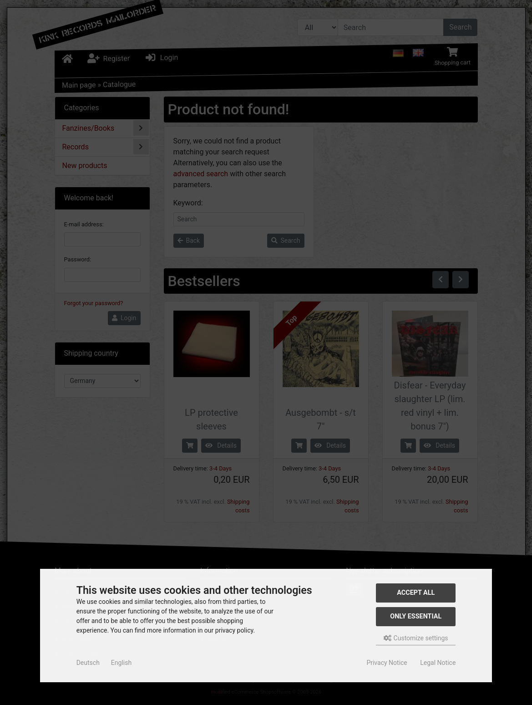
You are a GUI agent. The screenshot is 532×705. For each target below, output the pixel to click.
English (121, 662)
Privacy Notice (386, 662)
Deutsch (88, 662)
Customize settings (416, 638)
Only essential (415, 616)
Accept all (416, 593)
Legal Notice (438, 662)
